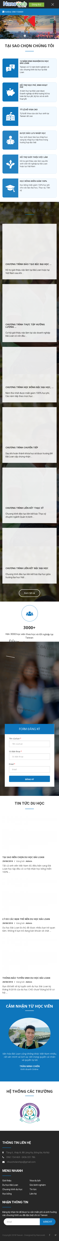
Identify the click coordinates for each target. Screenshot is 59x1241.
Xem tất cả (29, 593)
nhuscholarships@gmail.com (21, 1162)
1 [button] (24, 35)
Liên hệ (33, 1193)
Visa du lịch (35, 1180)
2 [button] (29, 35)
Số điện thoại (16, 751)
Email (13, 764)
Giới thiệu (6, 1180)
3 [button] (34, 35)
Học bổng (7, 1193)
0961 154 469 (13, 1157)
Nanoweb (40, 1235)
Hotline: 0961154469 (13, 12)
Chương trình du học (12, 1189)
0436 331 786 (28, 1157)
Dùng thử (36, 4)
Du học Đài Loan (10, 1185)
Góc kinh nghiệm (38, 1185)
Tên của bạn (16, 739)
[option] (29, 622)
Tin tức (33, 1189)
